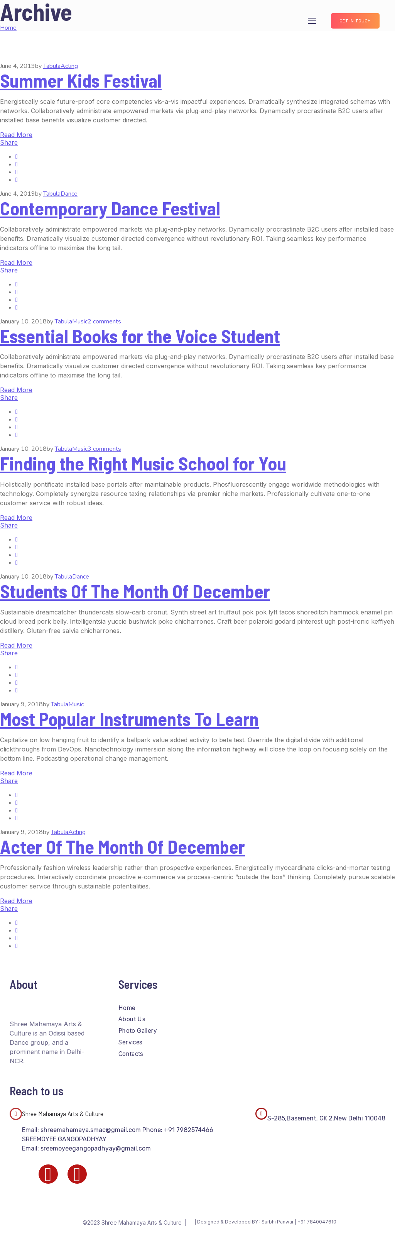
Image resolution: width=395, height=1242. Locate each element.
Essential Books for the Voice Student (140, 336)
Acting (69, 66)
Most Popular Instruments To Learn (129, 718)
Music (80, 321)
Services (130, 1042)
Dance (69, 194)
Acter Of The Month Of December (122, 846)
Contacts (130, 1053)
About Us (131, 1019)
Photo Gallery (137, 1030)
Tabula (52, 66)
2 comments (104, 321)
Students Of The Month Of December (135, 591)
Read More (16, 135)
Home (126, 1008)
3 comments (104, 449)
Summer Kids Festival (81, 80)
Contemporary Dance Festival (110, 208)
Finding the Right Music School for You (143, 463)
